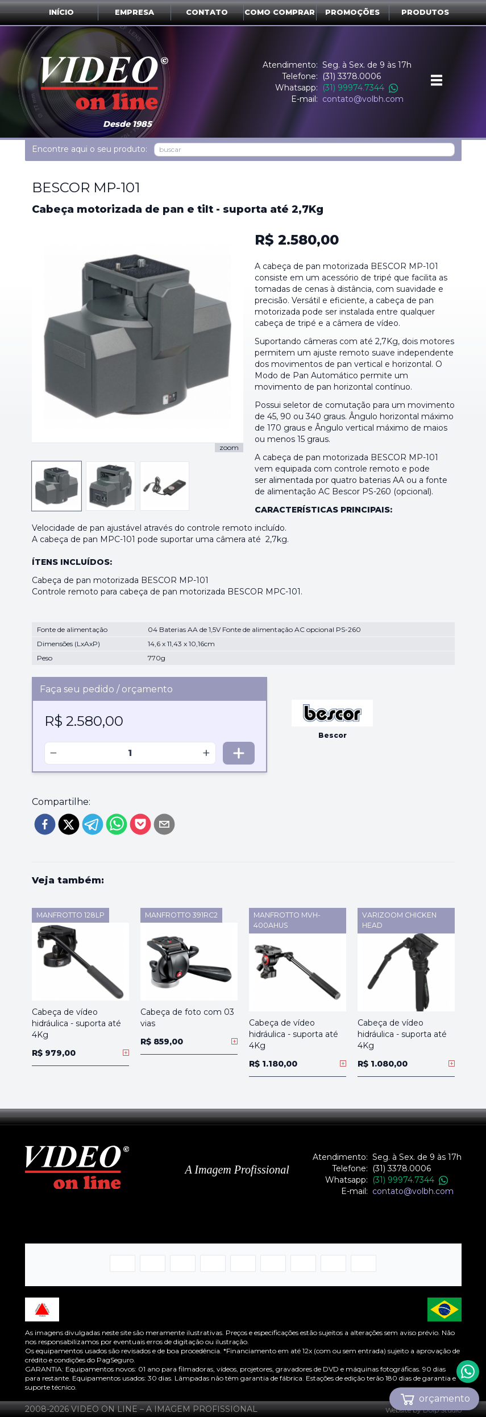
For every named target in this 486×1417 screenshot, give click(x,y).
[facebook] (45, 824)
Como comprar (279, 12)
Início (61, 12)
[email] (164, 824)
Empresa (134, 12)
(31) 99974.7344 (360, 87)
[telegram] (92, 824)
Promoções (352, 12)
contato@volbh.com (363, 99)
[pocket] (140, 824)
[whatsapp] (116, 824)
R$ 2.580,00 (297, 240)
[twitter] (69, 824)
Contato (207, 12)
